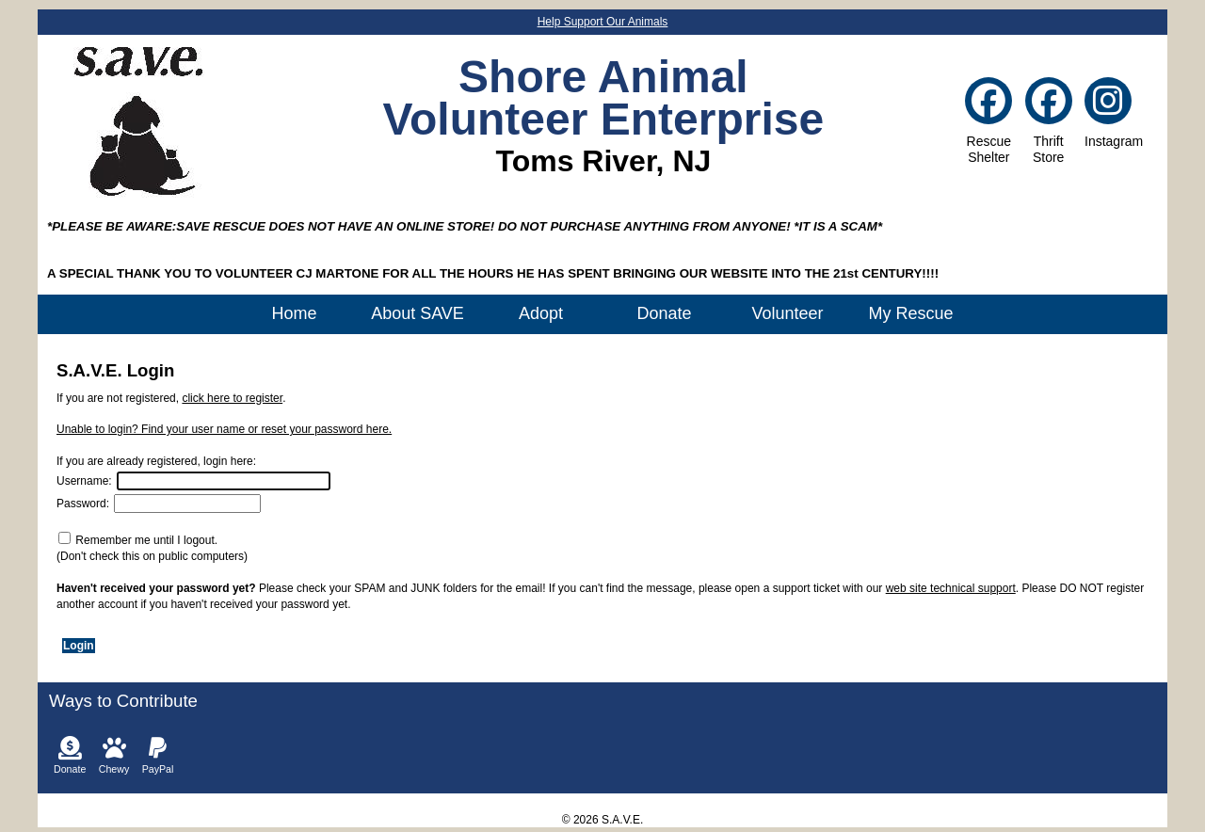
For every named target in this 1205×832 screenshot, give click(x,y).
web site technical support (951, 588)
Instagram (1108, 116)
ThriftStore (1049, 124)
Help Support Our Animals (603, 21)
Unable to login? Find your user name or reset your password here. (224, 429)
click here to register (232, 398)
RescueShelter (989, 124)
